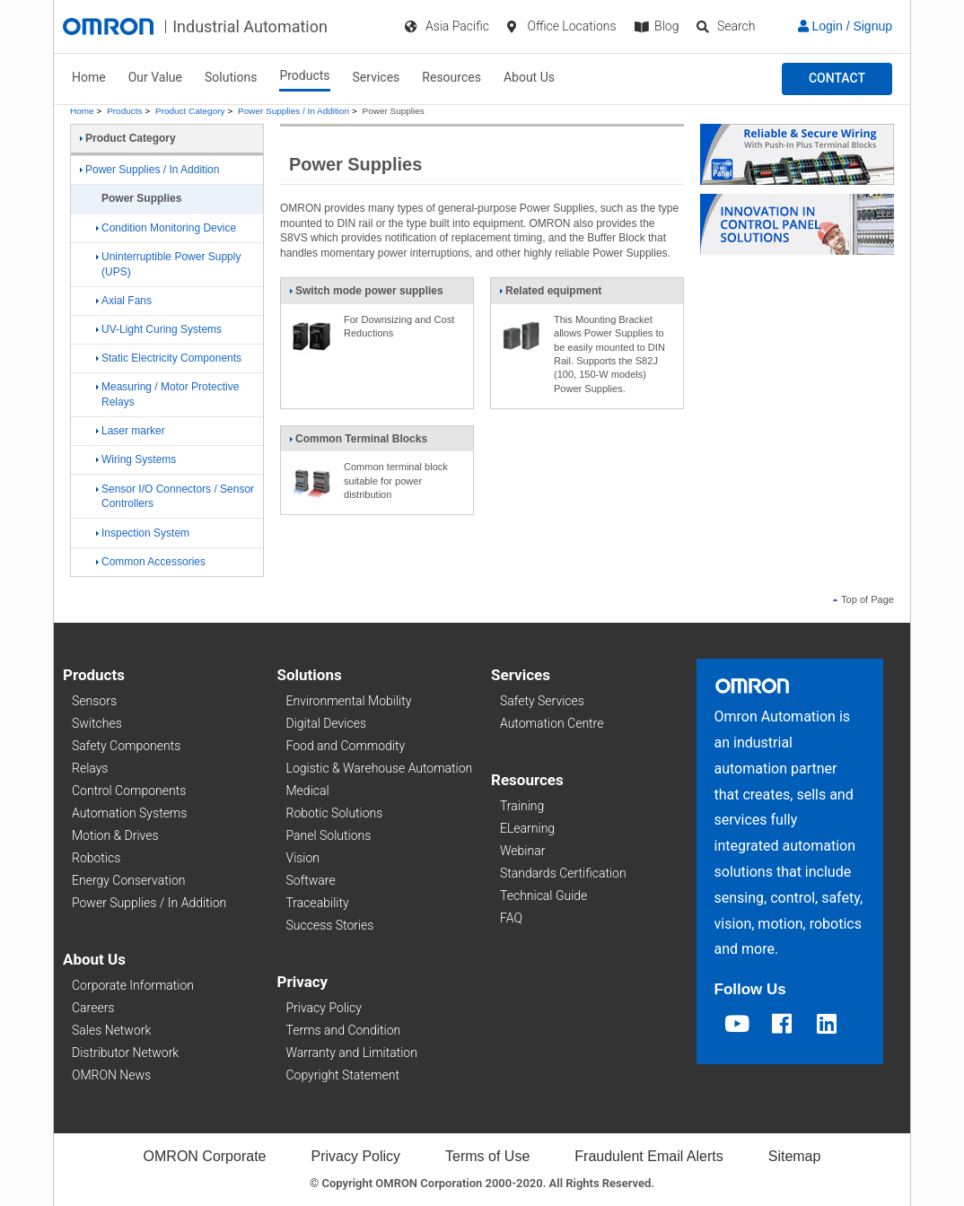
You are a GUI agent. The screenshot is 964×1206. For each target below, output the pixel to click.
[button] (837, 79)
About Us (529, 77)
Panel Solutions (329, 835)
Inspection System (142, 533)
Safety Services (542, 701)
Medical (307, 790)
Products (304, 75)
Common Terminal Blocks (358, 442)
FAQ (511, 918)
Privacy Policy (324, 1008)
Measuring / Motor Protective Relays (167, 394)
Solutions (231, 77)
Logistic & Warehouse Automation (379, 768)
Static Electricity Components (168, 358)
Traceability (317, 903)
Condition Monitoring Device (166, 228)
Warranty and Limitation (351, 1052)
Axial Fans (124, 300)
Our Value (155, 77)
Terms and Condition (343, 1030)
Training (522, 806)
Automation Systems (129, 813)
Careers (93, 1008)
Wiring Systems (136, 459)
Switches (97, 723)
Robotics (96, 858)
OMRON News (111, 1075)
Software (311, 880)
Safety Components (126, 745)
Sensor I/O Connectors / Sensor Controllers (175, 497)
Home (89, 77)
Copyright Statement (342, 1075)
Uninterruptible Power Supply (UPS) (168, 264)
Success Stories (330, 925)
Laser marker (130, 430)
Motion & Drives (115, 835)
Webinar (522, 850)
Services (376, 77)
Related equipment (550, 294)
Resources (451, 77)
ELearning (527, 828)
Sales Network (111, 1030)
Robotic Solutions (334, 813)
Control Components (129, 790)
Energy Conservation (128, 880)
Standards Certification (563, 873)
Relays (90, 768)
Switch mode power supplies (366, 294)
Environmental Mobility (349, 701)
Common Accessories (151, 561)
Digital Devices (326, 723)
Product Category (189, 111)
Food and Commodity (346, 745)
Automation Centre (551, 723)
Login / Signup (845, 26)
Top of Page (863, 599)
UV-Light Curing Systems (159, 329)
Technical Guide (543, 895)
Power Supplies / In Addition (293, 111)
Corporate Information (133, 985)
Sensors (94, 701)
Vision (303, 858)
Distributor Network (125, 1052)
